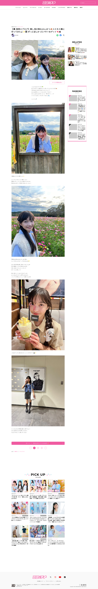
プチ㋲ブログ (22, 451)
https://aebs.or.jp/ (19, 586)
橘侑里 (16, 451)
